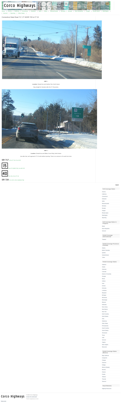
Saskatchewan (105, 255)
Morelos (104, 369)
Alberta (103, 248)
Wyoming (13, 13)
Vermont (5, 13)
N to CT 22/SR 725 (13, 168)
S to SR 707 (22, 168)
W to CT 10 (12, 160)
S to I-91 (10, 176)
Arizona (10, 11)
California (17, 11)
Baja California (105, 355)
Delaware (33, 11)
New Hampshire (79, 11)
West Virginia (105, 344)
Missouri (104, 302)
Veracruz (104, 381)
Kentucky (104, 288)
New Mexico (105, 309)
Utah (103, 337)
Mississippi (104, 299)
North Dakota (105, 316)
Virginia (104, 342)
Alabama (104, 264)
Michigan (104, 295)
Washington (106, 11)
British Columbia (106, 250)
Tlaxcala (104, 379)
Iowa (103, 283)
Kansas (104, 285)
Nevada (70, 11)
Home (3, 11)
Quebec (104, 252)
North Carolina (105, 314)
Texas (103, 335)
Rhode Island (96, 11)
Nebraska (104, 304)
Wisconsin (104, 347)
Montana (63, 11)
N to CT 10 (16, 176)
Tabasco (104, 376)
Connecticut (25, 11)
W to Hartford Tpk (19, 180)
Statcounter (3, 401)
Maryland (104, 292)
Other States (21, 13)
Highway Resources (106, 388)
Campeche (104, 357)
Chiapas (104, 360)
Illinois (103, 278)
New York (104, 311)
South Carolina (105, 328)
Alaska (103, 267)
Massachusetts (54, 11)
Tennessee (104, 332)
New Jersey (105, 307)
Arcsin (37, 398)
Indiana (103, 281)
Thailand (104, 239)
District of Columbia (106, 274)
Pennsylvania (105, 325)
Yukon (103, 257)
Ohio (103, 318)
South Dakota (105, 330)
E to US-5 (18, 160)
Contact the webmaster (31, 396)
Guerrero (104, 362)
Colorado (104, 271)
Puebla (103, 374)
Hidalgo (104, 365)
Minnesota (104, 297)
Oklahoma (104, 321)
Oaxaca (104, 372)
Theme (27, 398)
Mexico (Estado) (106, 367)
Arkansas (104, 269)
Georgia (104, 276)
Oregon (88, 11)
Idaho (40, 11)
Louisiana (104, 290)
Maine (46, 11)
